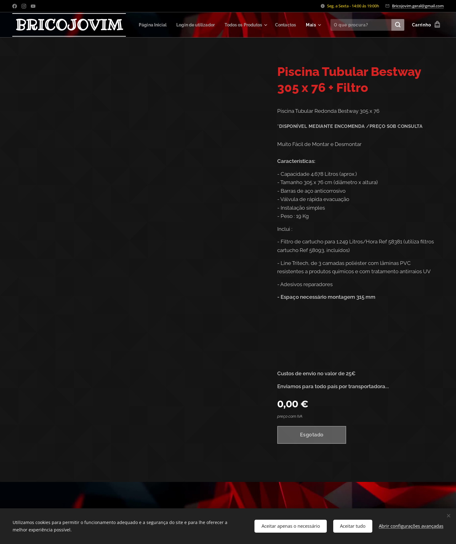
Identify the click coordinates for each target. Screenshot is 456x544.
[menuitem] (176, 25)
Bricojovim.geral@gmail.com (418, 6)
